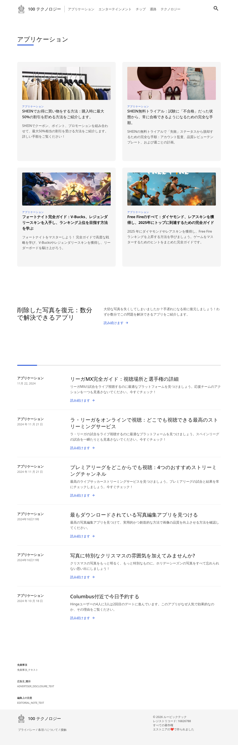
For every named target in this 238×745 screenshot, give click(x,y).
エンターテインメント (115, 9)
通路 (153, 9)
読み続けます (116, 322)
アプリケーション (81, 9)
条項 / (42, 730)
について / (53, 730)
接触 (63, 730)
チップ (141, 9)
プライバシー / (28, 730)
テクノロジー (170, 9)
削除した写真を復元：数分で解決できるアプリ (54, 314)
